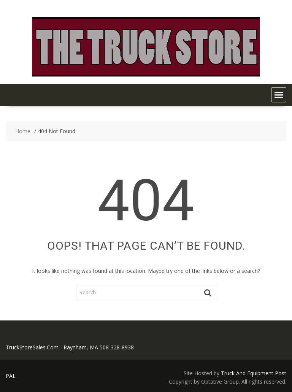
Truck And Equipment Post (253, 373)
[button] (278, 94)
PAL (11, 375)
